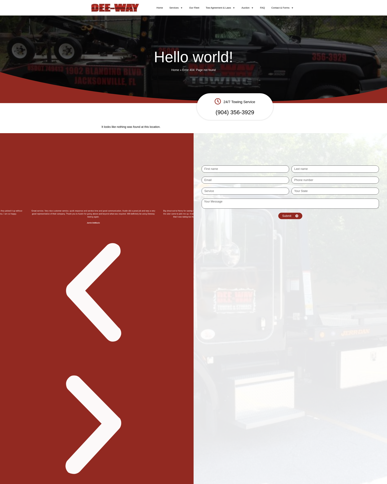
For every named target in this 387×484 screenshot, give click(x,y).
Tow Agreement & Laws (220, 8)
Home (159, 7)
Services (176, 8)
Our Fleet (194, 7)
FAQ (262, 7)
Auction (247, 8)
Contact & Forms (282, 8)
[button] (94, 429)
